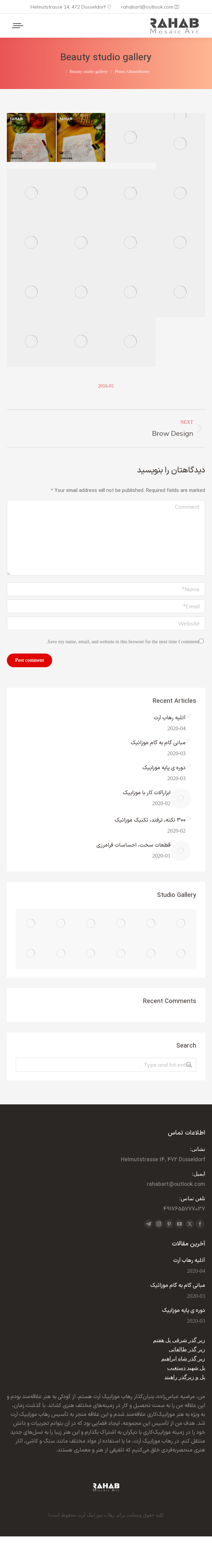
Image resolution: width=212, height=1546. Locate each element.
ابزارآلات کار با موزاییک (146, 793)
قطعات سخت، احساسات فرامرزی (133, 845)
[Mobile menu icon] (18, 26)
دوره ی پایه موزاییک (164, 768)
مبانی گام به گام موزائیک (158, 743)
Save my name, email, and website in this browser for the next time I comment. (123, 641)
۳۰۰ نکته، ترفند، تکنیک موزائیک (150, 820)
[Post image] (188, 716)
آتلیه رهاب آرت (170, 718)
